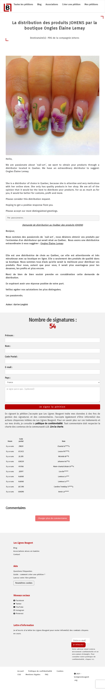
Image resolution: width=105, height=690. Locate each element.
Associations (52, 4)
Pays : (8, 378)
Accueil (21, 671)
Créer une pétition (71, 4)
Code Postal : (11, 356)
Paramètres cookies (23, 583)
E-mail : (8, 367)
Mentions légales (33, 674)
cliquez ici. (90, 659)
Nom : (8, 346)
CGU (19, 674)
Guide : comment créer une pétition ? (29, 574)
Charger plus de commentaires (52, 518)
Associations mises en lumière (26, 551)
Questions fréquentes (22, 571)
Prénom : (9, 335)
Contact (16, 554)
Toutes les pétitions (23, 4)
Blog (39, 4)
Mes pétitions (91, 4)
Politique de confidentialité (40, 671)
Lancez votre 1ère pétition (24, 578)
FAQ (46, 674)
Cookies (60, 671)
